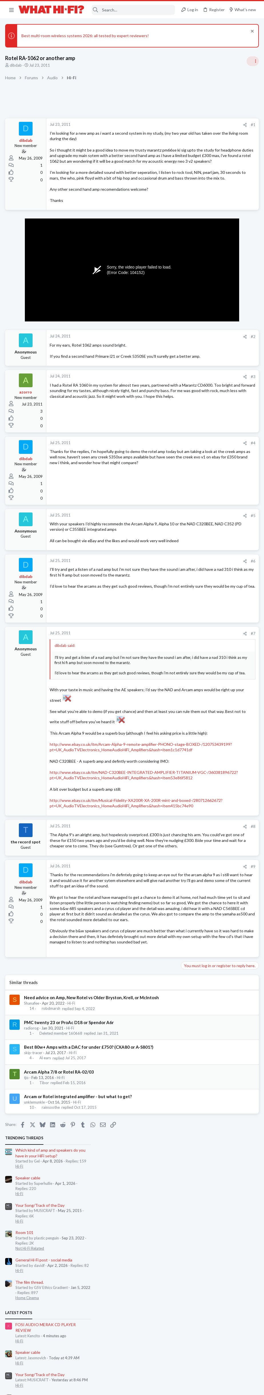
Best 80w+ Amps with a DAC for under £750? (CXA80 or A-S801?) (89, 1214)
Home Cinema (194, 281)
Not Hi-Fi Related (197, 231)
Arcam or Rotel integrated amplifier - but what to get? (78, 1263)
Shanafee (32, 1170)
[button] (11, 10)
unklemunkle (35, 1269)
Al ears (45, 1225)
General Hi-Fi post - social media (211, 243)
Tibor (44, 1250)
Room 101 (192, 215)
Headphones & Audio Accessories (211, 418)
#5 (161, 555)
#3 (161, 416)
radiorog (32, 1195)
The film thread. (197, 265)
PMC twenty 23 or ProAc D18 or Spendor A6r (69, 1189)
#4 (161, 482)
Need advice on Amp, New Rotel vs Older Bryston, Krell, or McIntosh (92, 1164)
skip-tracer (34, 1220)
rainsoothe (51, 1274)
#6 (161, 611)
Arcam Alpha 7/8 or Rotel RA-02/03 (60, 1239)
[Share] (153, 125)
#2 (161, 370)
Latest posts (186, 295)
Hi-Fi (72, 1170)
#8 (161, 937)
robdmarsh (51, 1176)
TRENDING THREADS (192, 121)
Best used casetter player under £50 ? (217, 407)
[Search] (133, 10)
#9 (161, 989)
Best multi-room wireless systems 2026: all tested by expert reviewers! (85, 35)
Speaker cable (195, 160)
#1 (161, 124)
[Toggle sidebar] (252, 61)
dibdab (16, 65)
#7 (161, 684)
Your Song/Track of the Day (207, 188)
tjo (27, 1245)
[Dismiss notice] (251, 32)
